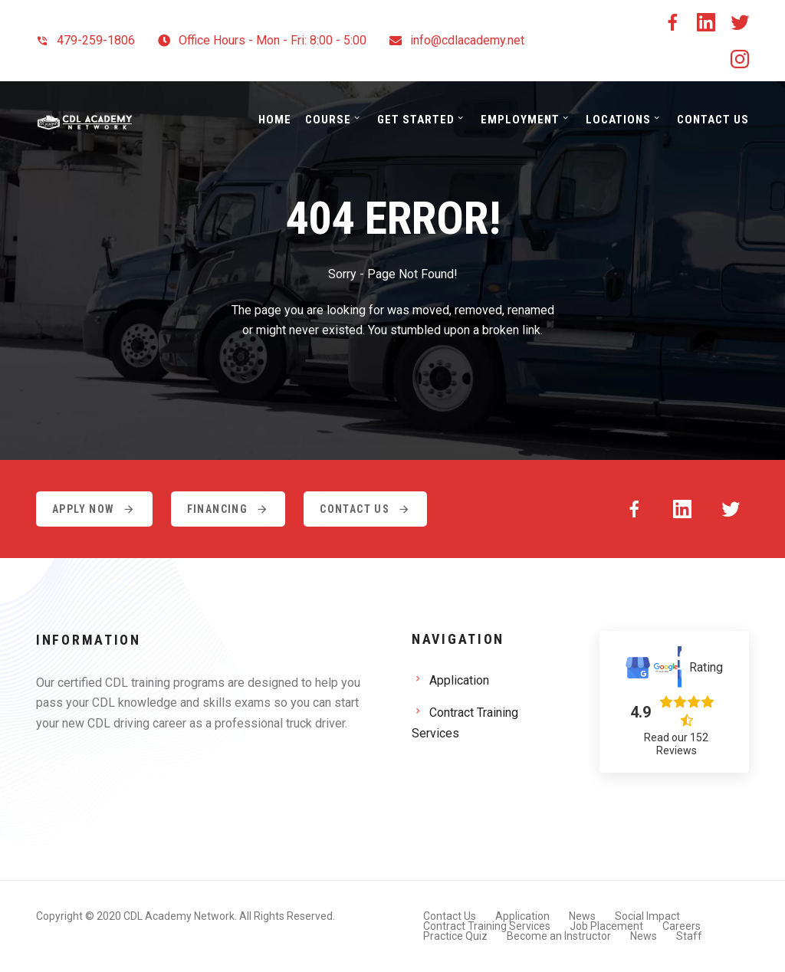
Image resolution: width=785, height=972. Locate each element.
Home (274, 119)
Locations (618, 119)
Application (459, 680)
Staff (689, 936)
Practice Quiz (455, 936)
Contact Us (713, 119)
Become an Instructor (559, 936)
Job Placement (606, 926)
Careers (681, 926)
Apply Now (94, 509)
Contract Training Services (465, 722)
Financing (228, 509)
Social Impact (647, 916)
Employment (520, 119)
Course (328, 119)
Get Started (416, 119)
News (582, 916)
